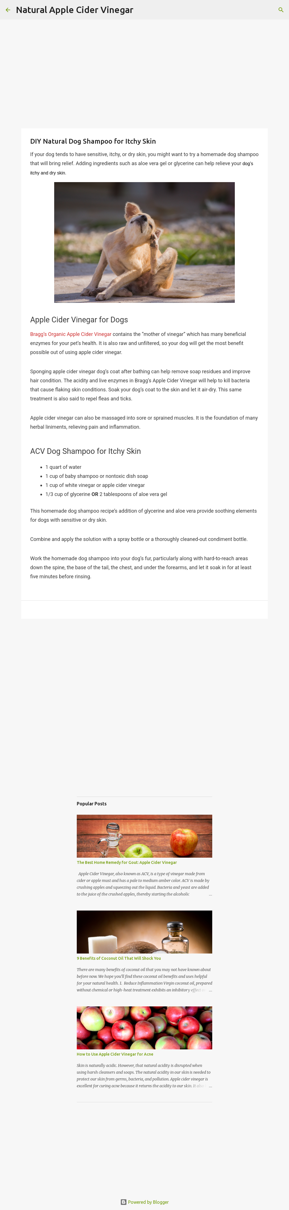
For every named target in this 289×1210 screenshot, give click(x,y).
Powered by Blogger (144, 1202)
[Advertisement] (144, 660)
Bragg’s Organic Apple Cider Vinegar (70, 334)
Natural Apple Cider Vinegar (74, 10)
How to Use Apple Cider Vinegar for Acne (115, 1054)
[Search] (141, 10)
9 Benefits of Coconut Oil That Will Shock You (119, 958)
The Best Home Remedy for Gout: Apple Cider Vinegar (127, 862)
